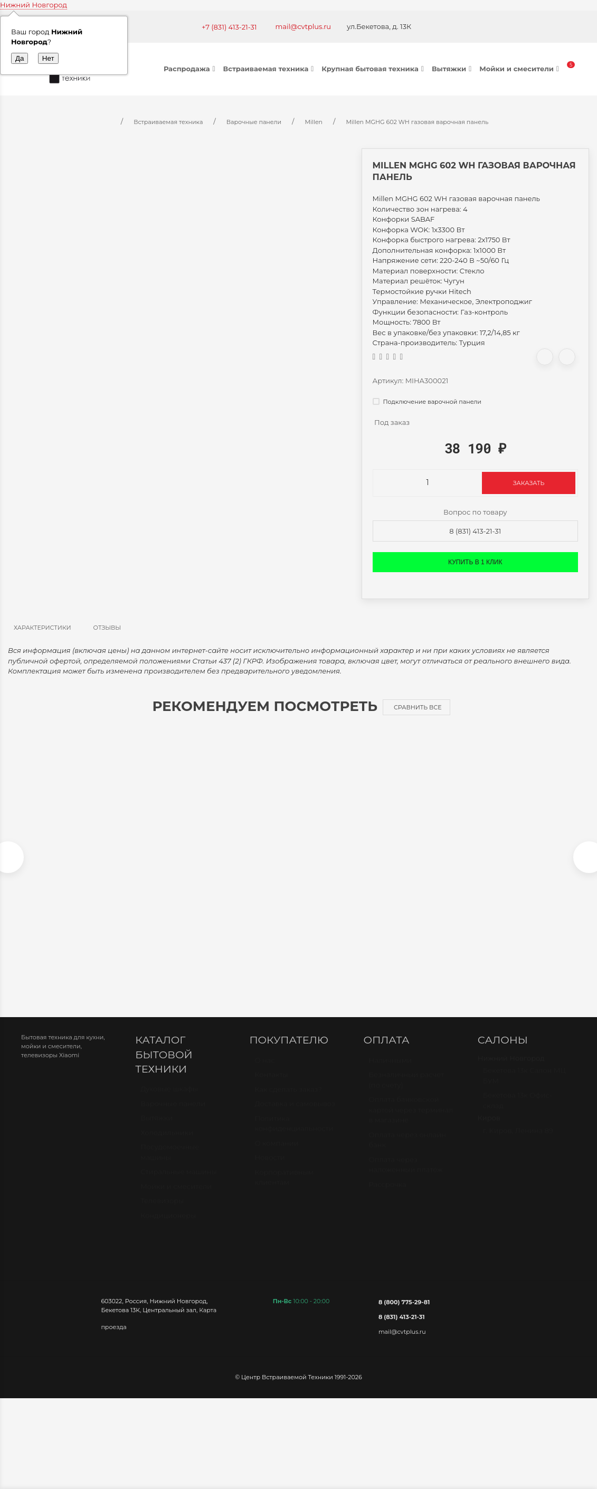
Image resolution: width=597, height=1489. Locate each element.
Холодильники (166, 1143)
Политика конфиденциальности (293, 1134)
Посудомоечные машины (169, 1162)
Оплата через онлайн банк (407, 1150)
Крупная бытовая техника (374, 68)
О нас (264, 1071)
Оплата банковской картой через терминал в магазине (411, 1120)
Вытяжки (453, 68)
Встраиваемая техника (270, 68)
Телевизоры (162, 1211)
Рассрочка (387, 1195)
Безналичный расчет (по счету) (406, 1090)
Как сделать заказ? (287, 1100)
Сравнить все (418, 707)
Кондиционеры (168, 1226)
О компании (276, 1154)
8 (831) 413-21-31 (475, 531)
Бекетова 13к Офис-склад (517, 1111)
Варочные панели (172, 1114)
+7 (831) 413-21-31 (229, 27)
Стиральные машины (178, 1182)
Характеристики (42, 627)
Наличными (390, 1071)
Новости (269, 1168)
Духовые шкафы (169, 1099)
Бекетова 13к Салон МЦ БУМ (524, 1086)
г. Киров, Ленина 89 (518, 1141)
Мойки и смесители (520, 68)
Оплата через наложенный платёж (406, 1175)
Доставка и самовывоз (294, 1114)
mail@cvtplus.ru (303, 26)
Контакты (271, 1085)
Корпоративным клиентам (284, 1188)
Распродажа (191, 68)
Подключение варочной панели (427, 401)
